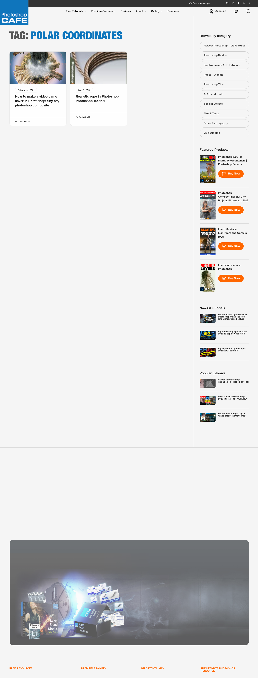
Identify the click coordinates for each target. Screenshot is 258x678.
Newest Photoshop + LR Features (224, 46)
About (139, 11)
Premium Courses (102, 11)
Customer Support (200, 3)
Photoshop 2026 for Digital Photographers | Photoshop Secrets (232, 161)
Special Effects (213, 104)
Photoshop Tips (214, 84)
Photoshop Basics (215, 55)
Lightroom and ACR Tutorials (222, 65)
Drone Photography (216, 123)
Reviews (126, 11)
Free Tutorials (74, 11)
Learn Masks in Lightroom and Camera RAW (232, 233)
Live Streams (212, 133)
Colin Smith (23, 122)
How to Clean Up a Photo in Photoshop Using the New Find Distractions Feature (232, 317)
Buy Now (231, 174)
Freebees (173, 11)
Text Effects (211, 114)
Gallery (155, 11)
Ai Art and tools (213, 94)
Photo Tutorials (213, 75)
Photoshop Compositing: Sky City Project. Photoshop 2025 (233, 197)
